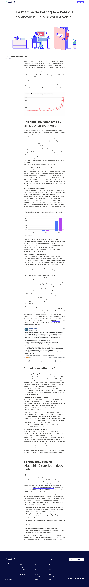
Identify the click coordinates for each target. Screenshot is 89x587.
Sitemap (36, 579)
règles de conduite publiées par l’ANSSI (43, 487)
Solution (19, 2)
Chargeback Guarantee (25, 567)
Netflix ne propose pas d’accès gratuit (38, 239)
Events (50, 569)
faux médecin (56, 320)
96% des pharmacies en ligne (40, 200)
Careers (50, 562)
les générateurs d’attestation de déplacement (41, 247)
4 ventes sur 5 (57, 418)
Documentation (37, 567)
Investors (51, 567)
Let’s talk (80, 2)
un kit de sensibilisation (37, 144)
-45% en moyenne (58, 69)
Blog (35, 564)
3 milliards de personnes (37, 375)
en (60, 2)
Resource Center (38, 562)
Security (50, 579)
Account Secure (23, 574)
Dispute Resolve (23, 569)
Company (46, 2)
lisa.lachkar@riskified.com (55, 539)
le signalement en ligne (51, 482)
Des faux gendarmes (29, 309)
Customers (26, 2)
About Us (51, 564)
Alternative (36, 574)
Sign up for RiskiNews (75, 560)
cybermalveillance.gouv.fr (30, 480)
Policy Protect (23, 572)
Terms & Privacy (52, 576)
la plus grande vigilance (56, 277)
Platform (22, 562)
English (9, 563)
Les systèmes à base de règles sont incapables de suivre (45, 439)
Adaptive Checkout (24, 564)
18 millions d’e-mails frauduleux (43, 181)
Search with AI (69, 2)
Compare (36, 572)
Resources (39, 2)
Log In (56, 2)
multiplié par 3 (35, 258)
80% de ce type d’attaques (37, 136)
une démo (32, 537)
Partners (32, 2)
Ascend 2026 (37, 576)
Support (36, 569)
